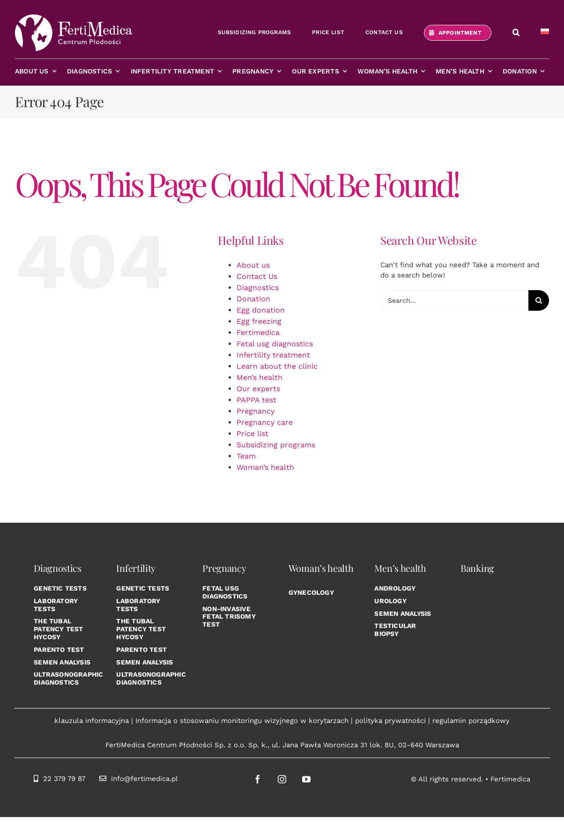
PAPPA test (256, 399)
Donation (253, 298)
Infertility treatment (273, 354)
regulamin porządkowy (471, 720)
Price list (252, 433)
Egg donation (261, 310)
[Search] (538, 300)
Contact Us (257, 276)
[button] (515, 32)
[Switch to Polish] (545, 32)
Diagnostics (258, 287)
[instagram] (282, 779)
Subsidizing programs (276, 444)
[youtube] (306, 779)
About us (253, 265)
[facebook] (257, 779)
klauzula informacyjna (91, 720)
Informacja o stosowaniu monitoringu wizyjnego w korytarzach (242, 720)
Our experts (258, 388)
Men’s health (259, 377)
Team (246, 456)
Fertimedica (258, 332)
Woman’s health (265, 467)
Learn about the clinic (277, 366)
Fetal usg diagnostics (275, 343)
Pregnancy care (265, 422)
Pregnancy (256, 411)
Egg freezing (259, 321)
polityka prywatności (390, 720)
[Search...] (454, 300)
